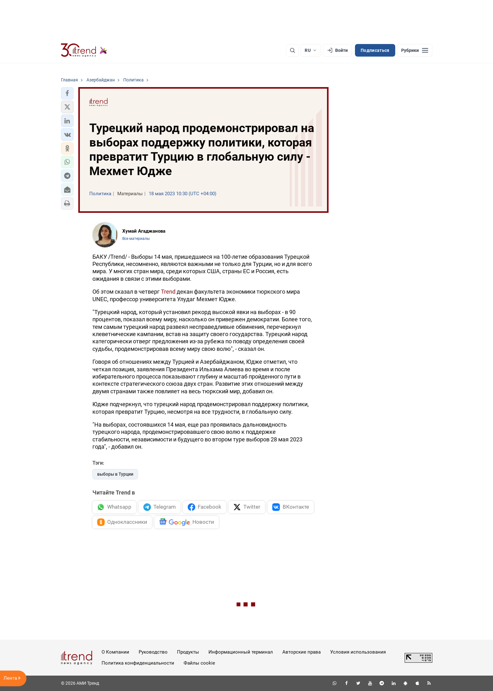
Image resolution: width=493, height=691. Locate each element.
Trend (168, 291)
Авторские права (301, 652)
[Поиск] (292, 50)
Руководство (153, 652)
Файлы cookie (199, 663)
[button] (67, 93)
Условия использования (358, 652)
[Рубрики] (414, 50)
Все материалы (136, 238)
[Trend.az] (84, 50)
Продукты (188, 652)
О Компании (115, 652)
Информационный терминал (240, 652)
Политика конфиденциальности (138, 663)
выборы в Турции (115, 474)
